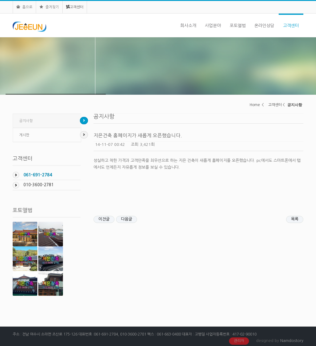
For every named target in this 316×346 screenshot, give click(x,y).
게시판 (24, 135)
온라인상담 (264, 25)
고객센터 (74, 7)
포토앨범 (238, 25)
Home (255, 105)
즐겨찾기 (49, 7)
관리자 (239, 341)
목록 (294, 219)
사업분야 (213, 25)
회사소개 (188, 25)
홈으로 (24, 7)
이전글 (104, 219)
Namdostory (291, 341)
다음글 (126, 219)
